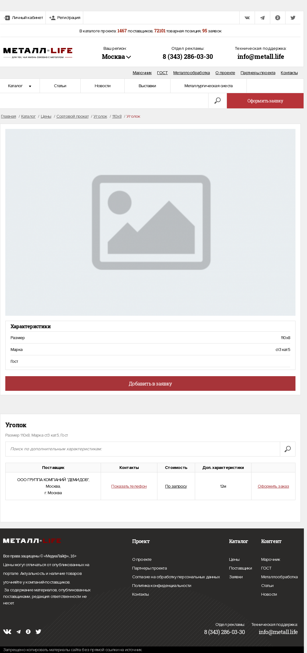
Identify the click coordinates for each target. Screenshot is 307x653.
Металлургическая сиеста (209, 85)
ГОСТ (162, 72)
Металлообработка (191, 72)
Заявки (235, 576)
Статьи (60, 85)
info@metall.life (260, 56)
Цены (234, 558)
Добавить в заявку (150, 383)
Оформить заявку (265, 101)
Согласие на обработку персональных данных (176, 577)
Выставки (147, 85)
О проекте (225, 72)
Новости (102, 85)
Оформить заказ (273, 486)
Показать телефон (128, 486)
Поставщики (240, 567)
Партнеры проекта (258, 72)
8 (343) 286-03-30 (188, 56)
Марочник (142, 72)
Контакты (289, 72)
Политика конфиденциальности (161, 585)
